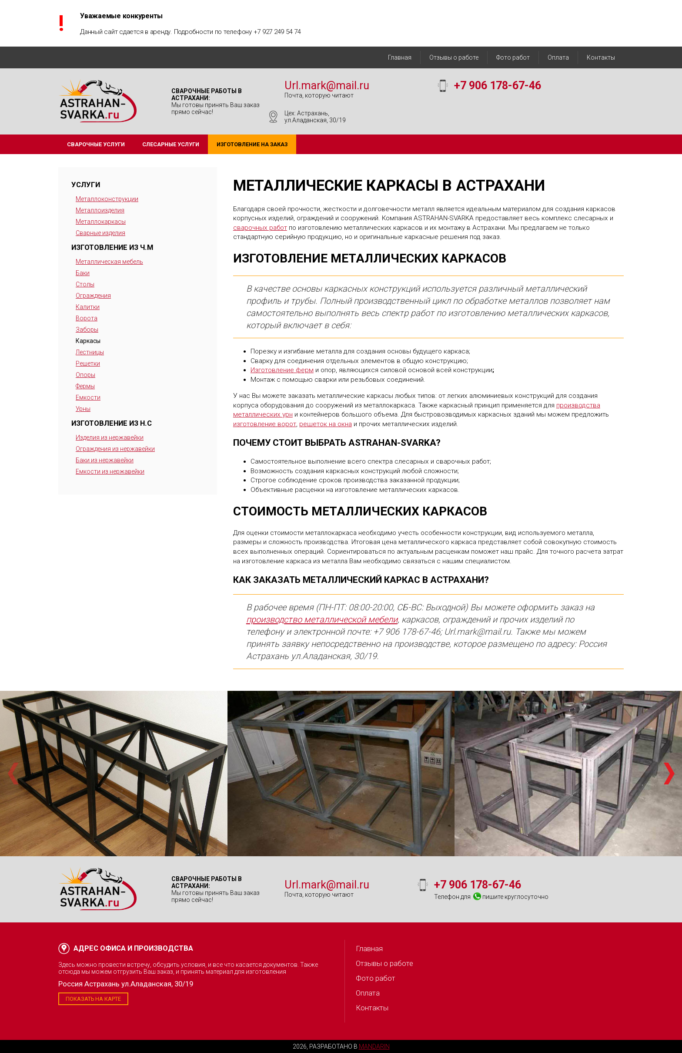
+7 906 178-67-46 (497, 85)
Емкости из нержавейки (110, 471)
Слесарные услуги (170, 144)
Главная (399, 57)
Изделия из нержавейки (110, 437)
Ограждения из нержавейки (115, 448)
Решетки (88, 363)
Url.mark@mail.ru (326, 85)
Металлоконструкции (107, 198)
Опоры (85, 374)
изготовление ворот (264, 424)
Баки (83, 272)
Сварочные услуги (96, 144)
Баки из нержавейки (105, 460)
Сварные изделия (100, 232)
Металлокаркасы (101, 221)
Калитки (88, 306)
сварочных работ (260, 228)
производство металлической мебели (322, 619)
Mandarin (374, 1046)
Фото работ (513, 57)
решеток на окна (325, 424)
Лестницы (90, 352)
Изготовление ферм (282, 370)
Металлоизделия (100, 210)
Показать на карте (93, 999)
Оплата (558, 57)
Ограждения (93, 295)
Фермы (85, 386)
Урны (83, 408)
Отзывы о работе (453, 57)
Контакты (601, 57)
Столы (85, 284)
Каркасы (88, 340)
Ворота (86, 318)
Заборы (87, 329)
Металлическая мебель (109, 261)
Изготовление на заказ (252, 144)
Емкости (88, 397)
